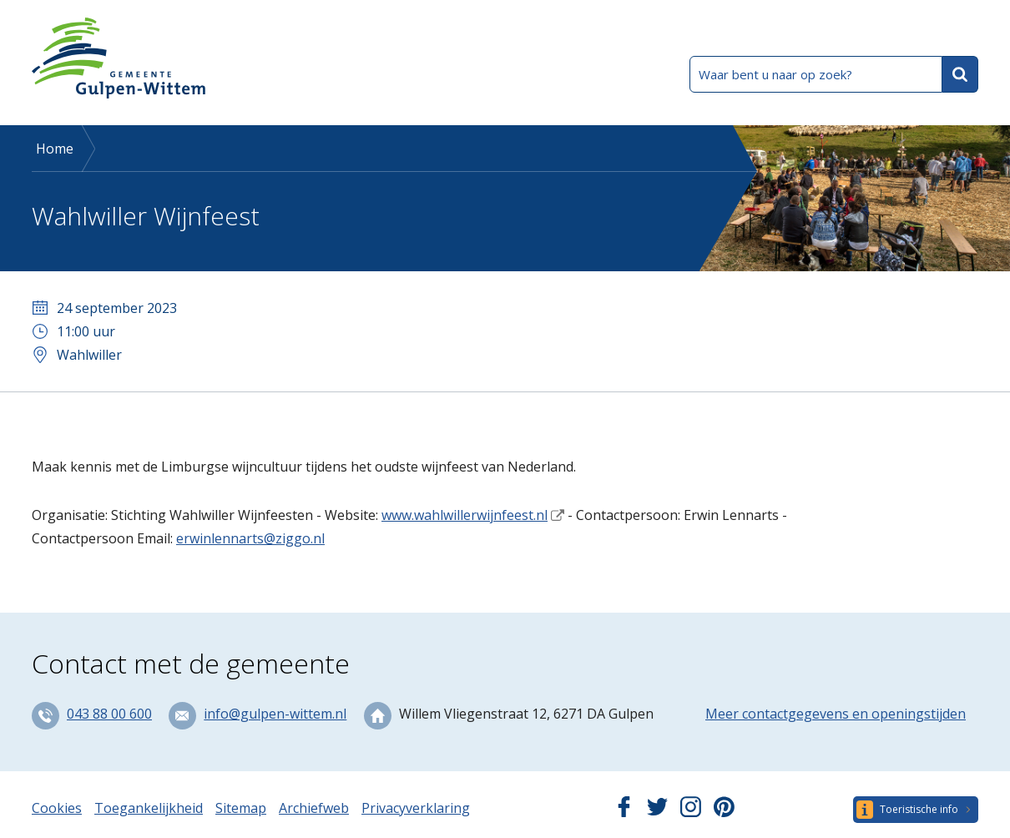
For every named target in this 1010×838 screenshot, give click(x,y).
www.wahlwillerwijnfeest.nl (464, 515)
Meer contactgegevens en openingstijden (835, 713)
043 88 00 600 (109, 713)
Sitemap (240, 808)
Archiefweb (314, 808)
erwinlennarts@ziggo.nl (250, 538)
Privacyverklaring (415, 808)
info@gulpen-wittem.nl (275, 713)
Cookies (57, 808)
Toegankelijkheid (148, 808)
